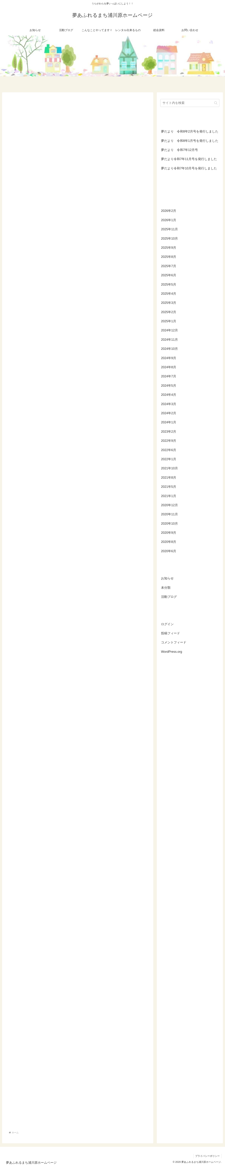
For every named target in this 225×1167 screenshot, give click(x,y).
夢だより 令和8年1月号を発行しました (189, 141)
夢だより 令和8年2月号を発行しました (189, 131)
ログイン (167, 624)
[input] (189, 103)
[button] (216, 103)
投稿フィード (170, 633)
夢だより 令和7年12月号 (179, 150)
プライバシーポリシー (207, 1156)
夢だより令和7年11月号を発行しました (189, 159)
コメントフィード (173, 642)
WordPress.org (171, 651)
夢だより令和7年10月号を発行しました (189, 168)
